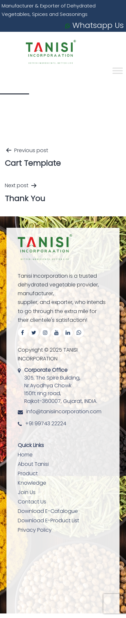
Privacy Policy (35, 530)
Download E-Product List (48, 520)
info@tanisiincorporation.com (63, 411)
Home (25, 454)
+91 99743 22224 (45, 423)
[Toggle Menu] (117, 70)
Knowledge (32, 483)
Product (28, 473)
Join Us (27, 492)
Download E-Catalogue (48, 511)
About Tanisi (33, 464)
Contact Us (32, 501)
